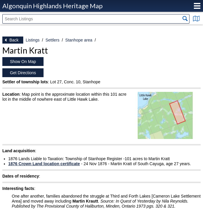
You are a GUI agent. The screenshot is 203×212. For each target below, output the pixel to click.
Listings (32, 40)
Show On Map (23, 61)
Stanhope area (78, 40)
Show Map (196, 18)
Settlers (52, 40)
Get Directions (23, 72)
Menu (197, 5)
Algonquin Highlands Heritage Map (52, 6)
